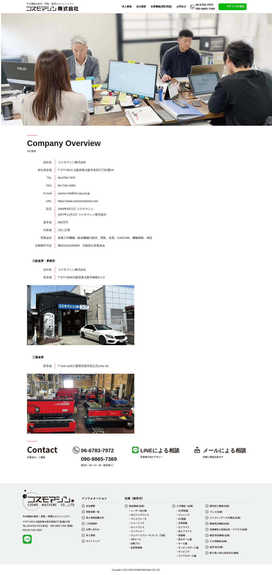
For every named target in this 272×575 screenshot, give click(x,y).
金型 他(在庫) (216, 546)
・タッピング (182, 551)
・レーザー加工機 (137, 510)
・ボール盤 (181, 543)
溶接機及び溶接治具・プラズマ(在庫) (228, 529)
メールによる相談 (224, 450)
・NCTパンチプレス (138, 514)
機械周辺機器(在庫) (220, 523)
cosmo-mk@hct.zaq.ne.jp (74, 193)
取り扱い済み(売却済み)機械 (224, 552)
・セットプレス (136, 527)
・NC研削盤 (182, 510)
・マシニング (182, 514)
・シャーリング (136, 522)
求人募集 (127, 6)
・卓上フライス (184, 531)
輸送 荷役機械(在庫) (220, 535)
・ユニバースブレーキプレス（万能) (146, 535)
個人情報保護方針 (95, 517)
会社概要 (141, 6)
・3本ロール (134, 539)
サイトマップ (93, 541)
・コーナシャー (136, 531)
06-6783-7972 (204, 4)
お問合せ (181, 6)
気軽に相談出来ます (213, 456)
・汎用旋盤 (181, 522)
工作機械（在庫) (184, 505)
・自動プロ (134, 543)
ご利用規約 (91, 523)
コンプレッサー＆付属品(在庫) (225, 517)
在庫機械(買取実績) (161, 6)
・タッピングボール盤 (187, 547)
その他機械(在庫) (218, 541)
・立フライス (182, 527)
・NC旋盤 (181, 518)
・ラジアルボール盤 (186, 555)
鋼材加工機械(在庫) (220, 505)
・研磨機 (180, 535)
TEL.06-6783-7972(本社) (35, 525)
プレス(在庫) (216, 511)
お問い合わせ (93, 529)
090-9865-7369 (205, 8)
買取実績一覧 (93, 511)
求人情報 (90, 535)
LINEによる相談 (159, 450)
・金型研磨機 (135, 547)
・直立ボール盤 (184, 539)
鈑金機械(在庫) (136, 505)
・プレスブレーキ (137, 518)
